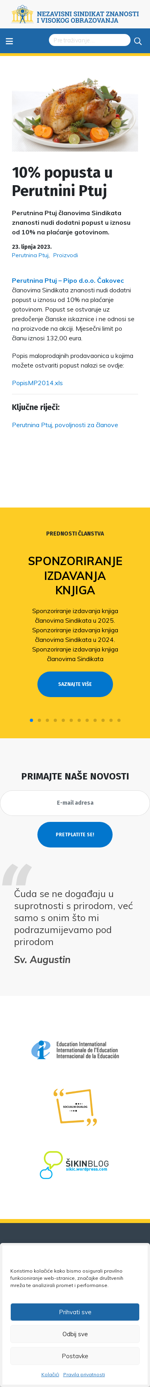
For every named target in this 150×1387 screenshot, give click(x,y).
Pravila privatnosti (84, 1374)
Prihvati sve (75, 1312)
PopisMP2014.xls (37, 383)
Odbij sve (75, 1334)
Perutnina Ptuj (30, 255)
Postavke (75, 1356)
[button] (31, 720)
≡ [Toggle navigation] (9, 41)
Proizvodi (65, 255)
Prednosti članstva (75, 533)
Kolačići (50, 1374)
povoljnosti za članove (86, 425)
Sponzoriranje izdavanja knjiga (75, 575)
